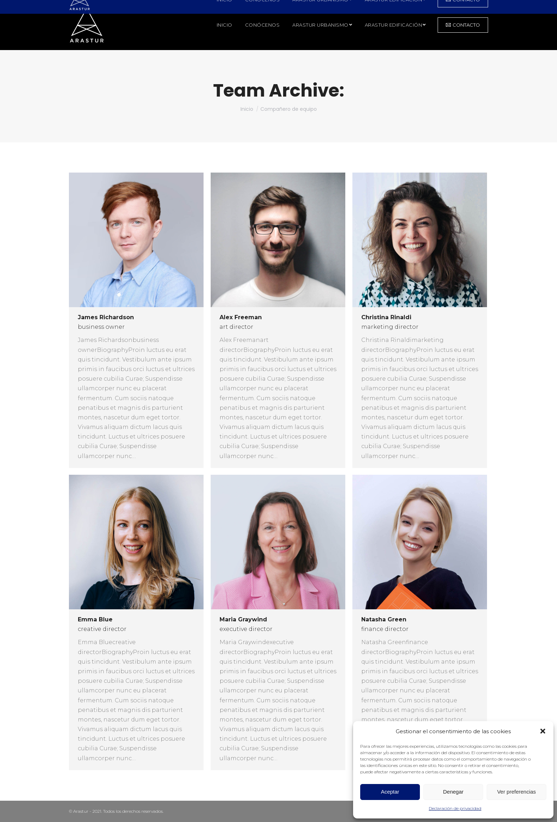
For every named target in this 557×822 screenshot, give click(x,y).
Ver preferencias (516, 792)
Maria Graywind (243, 619)
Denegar (453, 792)
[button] (542, 731)
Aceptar (390, 792)
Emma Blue (95, 619)
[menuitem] (224, 25)
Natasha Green (383, 619)
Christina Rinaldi (386, 317)
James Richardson (106, 317)
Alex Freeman (241, 317)
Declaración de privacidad (455, 808)
